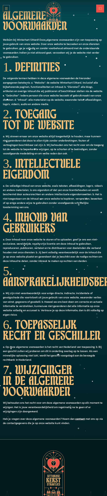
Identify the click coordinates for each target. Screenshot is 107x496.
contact (80, 419)
